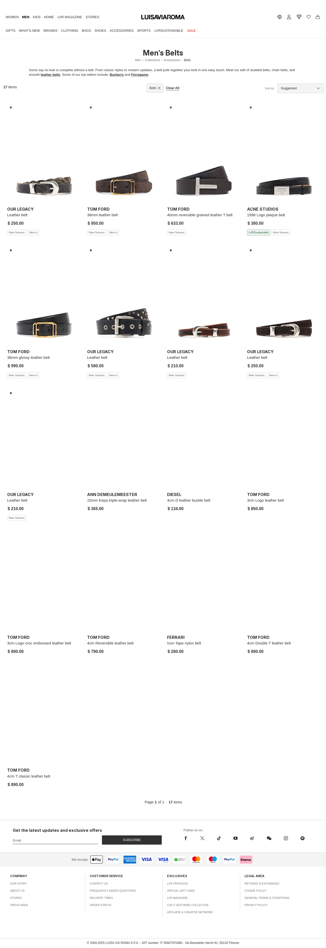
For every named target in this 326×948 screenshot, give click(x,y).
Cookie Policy (255, 890)
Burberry (117, 75)
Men (25, 17)
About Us (17, 890)
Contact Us (99, 883)
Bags (86, 31)
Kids (37, 17)
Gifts (10, 31)
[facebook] (189, 838)
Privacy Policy (256, 905)
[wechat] (268, 838)
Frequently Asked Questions (113, 890)
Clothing (69, 31)
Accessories (122, 31)
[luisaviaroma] (163, 17)
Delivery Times (101, 897)
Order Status (100, 905)
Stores (92, 17)
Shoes (100, 31)
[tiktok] (219, 838)
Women (12, 17)
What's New (29, 31)
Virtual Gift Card (181, 890)
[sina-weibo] (252, 838)
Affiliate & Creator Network (190, 912)
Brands (50, 31)
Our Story (18, 883)
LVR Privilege (177, 883)
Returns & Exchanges (261, 883)
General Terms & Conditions (266, 897)
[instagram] (285, 838)
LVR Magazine (69, 17)
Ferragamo (139, 75)
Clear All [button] (172, 88)
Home (49, 17)
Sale (191, 31)
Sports (143, 31)
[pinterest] (302, 838)
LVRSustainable (169, 31)
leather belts (50, 75)
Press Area (19, 905)
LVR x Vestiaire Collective (188, 905)
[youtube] (235, 838)
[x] (202, 838)
